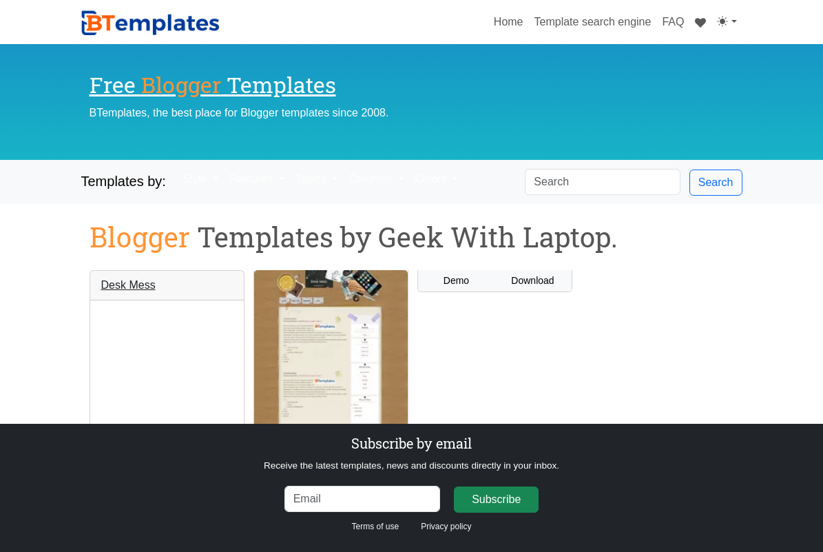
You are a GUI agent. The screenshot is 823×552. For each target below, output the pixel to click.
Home (511, 20)
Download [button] (532, 280)
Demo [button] (456, 280)
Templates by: (123, 181)
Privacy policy (446, 526)
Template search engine (593, 22)
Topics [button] (312, 179)
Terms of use (375, 526)
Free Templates (213, 84)
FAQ (673, 22)
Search (715, 182)
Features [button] (252, 179)
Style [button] (196, 179)
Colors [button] (432, 179)
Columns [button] (372, 179)
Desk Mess (128, 285)
